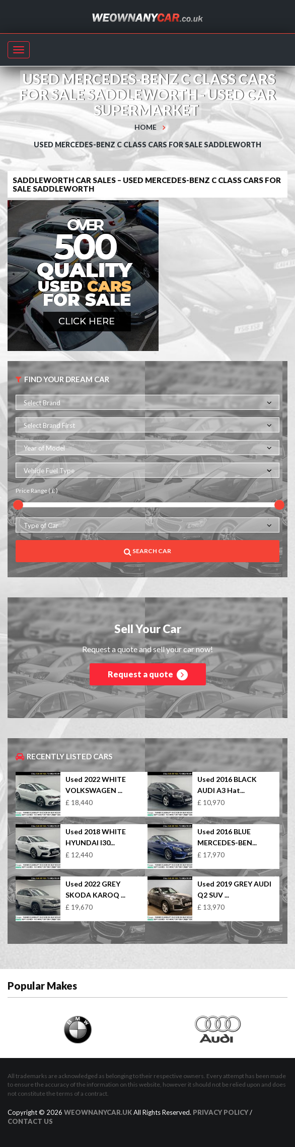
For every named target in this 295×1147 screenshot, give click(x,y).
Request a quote (148, 674)
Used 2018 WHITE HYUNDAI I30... (95, 837)
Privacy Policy (220, 1112)
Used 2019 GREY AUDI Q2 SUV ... (234, 889)
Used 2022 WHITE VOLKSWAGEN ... (95, 785)
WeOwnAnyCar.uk (98, 1112)
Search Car (147, 551)
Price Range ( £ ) (37, 490)
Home (145, 127)
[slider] (18, 505)
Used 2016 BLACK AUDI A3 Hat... (227, 785)
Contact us (30, 1121)
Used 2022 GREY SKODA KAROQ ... (95, 889)
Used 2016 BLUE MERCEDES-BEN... (227, 837)
